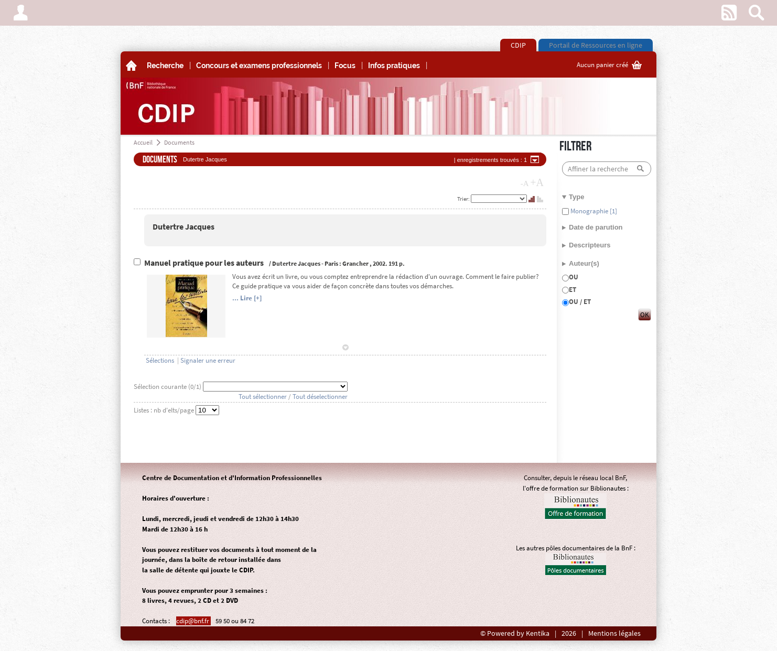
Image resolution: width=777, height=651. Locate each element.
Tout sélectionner (263, 396)
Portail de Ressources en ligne (595, 45)
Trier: (464, 198)
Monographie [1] (593, 211)
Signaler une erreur (207, 360)
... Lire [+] (247, 298)
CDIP (518, 45)
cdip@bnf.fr (193, 620)
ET (572, 289)
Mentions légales (614, 633)
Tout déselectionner (320, 396)
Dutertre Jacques (183, 227)
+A (537, 182)
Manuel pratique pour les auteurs (204, 263)
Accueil (143, 142)
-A (525, 183)
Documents (179, 142)
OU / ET (580, 301)
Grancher (355, 263)
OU (573, 277)
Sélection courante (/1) (168, 386)
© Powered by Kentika (514, 633)
